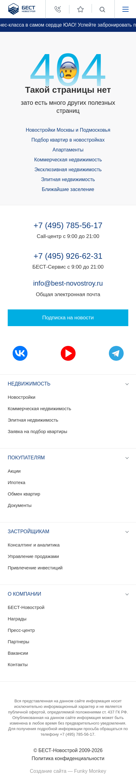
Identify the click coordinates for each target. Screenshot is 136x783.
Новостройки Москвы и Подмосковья (68, 130)
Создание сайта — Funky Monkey (68, 771)
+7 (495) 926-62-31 (68, 256)
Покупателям (26, 457)
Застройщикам (28, 531)
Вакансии (18, 653)
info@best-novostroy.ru (68, 283)
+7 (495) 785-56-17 (68, 225)
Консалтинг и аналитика (34, 544)
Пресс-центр (21, 630)
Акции (14, 471)
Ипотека (16, 482)
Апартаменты (67, 149)
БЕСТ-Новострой (26, 607)
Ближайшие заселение (68, 189)
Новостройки (21, 397)
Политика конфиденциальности (67, 758)
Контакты (18, 664)
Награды (17, 618)
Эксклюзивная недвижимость (67, 169)
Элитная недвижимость (68, 179)
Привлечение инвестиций (35, 567)
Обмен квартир (24, 493)
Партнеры (18, 641)
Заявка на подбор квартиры (37, 431)
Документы (19, 505)
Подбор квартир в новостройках (68, 140)
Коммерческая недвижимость (68, 159)
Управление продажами (33, 556)
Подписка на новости (68, 318)
